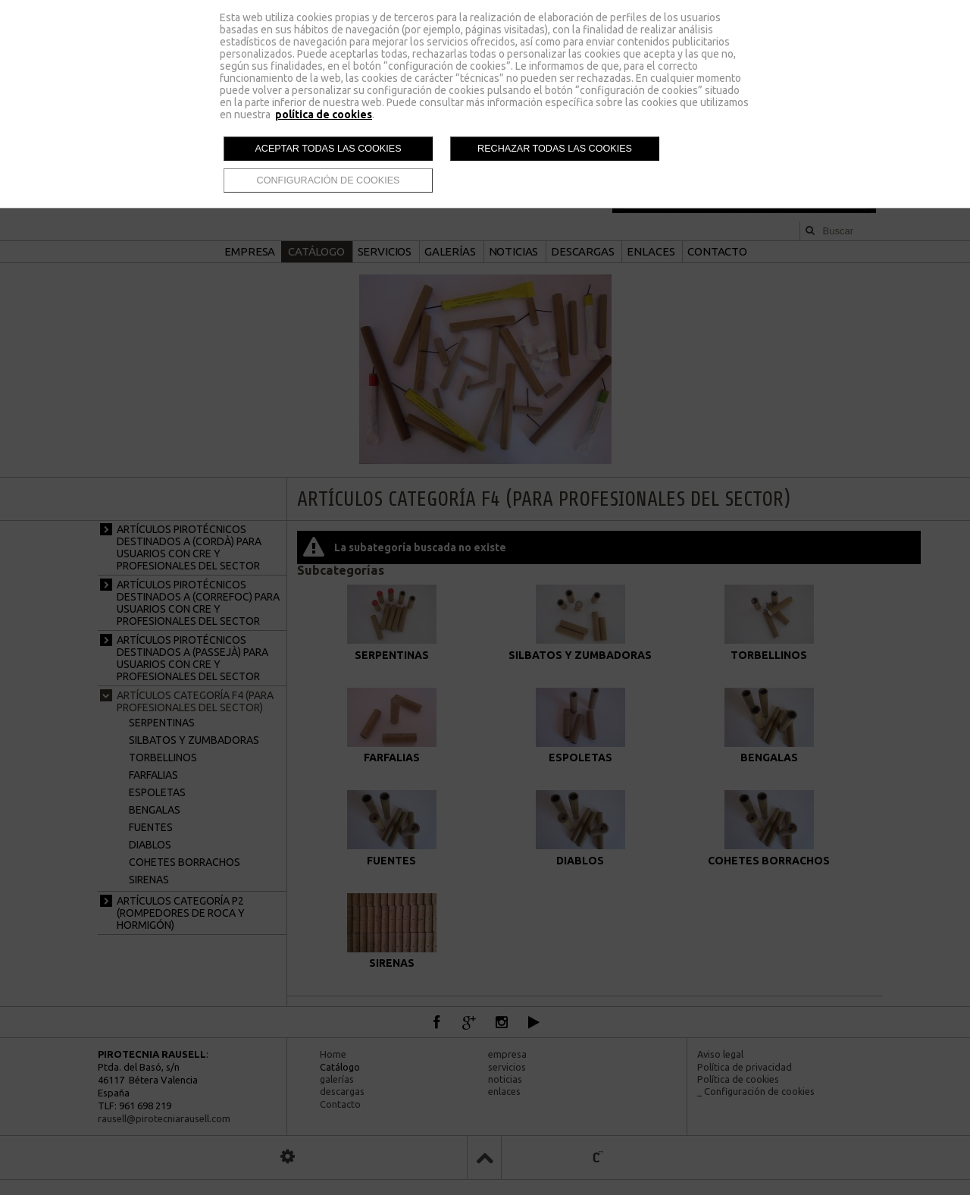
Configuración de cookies (328, 180)
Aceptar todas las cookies (328, 148)
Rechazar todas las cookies (554, 148)
